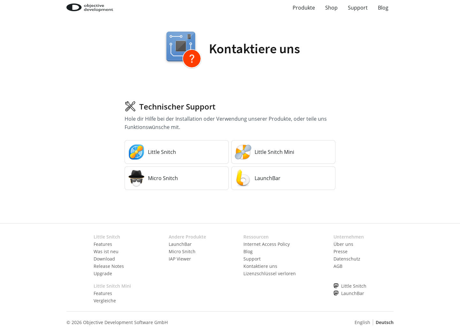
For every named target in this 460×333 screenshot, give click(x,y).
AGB (338, 266)
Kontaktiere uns (260, 266)
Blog (383, 7)
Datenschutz (347, 259)
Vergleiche (105, 301)
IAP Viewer (180, 259)
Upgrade (103, 273)
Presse (341, 251)
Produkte (304, 7)
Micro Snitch (182, 251)
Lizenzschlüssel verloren (269, 273)
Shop (331, 7)
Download (104, 259)
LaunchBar (180, 244)
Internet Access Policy (266, 244)
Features (103, 244)
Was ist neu (106, 251)
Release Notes (109, 266)
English (362, 322)
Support (358, 7)
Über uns (343, 244)
